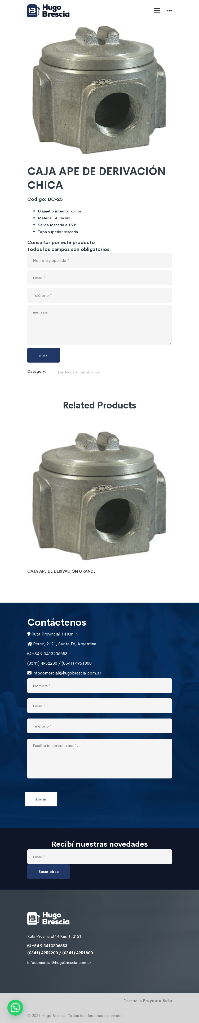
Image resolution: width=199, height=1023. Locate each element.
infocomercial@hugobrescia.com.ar (66, 673)
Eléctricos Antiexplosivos (78, 372)
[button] (15, 1008)
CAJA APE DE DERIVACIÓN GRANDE (61, 571)
